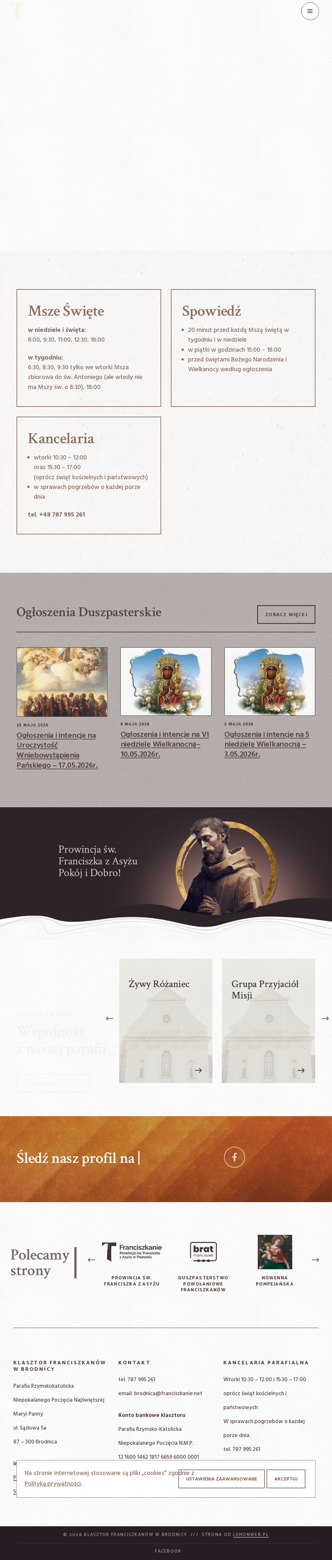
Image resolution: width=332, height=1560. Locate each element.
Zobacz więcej (286, 615)
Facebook (168, 1551)
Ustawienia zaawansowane (221, 1479)
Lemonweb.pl (250, 1534)
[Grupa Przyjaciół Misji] (268, 1021)
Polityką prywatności (53, 1484)
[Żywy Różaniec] (165, 1021)
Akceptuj (286, 1479)
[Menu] (310, 11)
